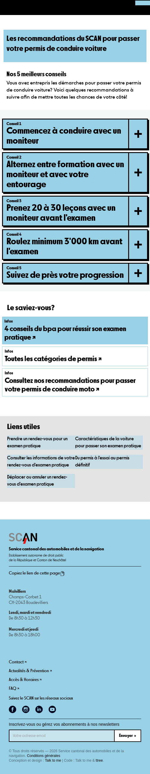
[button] (7, 7)
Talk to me (53, 760)
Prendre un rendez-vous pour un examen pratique (37, 442)
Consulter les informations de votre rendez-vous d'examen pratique (41, 462)
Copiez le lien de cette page (37, 573)
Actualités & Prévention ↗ (30, 671)
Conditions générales (43, 756)
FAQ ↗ (14, 688)
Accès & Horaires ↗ (25, 679)
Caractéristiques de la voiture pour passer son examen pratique (108, 442)
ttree (99, 760)
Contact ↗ (18, 662)
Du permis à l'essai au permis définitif (102, 462)
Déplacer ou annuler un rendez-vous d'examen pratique (37, 481)
